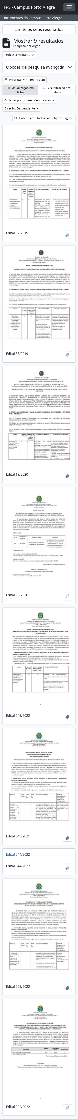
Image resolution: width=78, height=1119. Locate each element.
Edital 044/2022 (18, 854)
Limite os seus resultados (39, 29)
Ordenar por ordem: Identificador (28, 100)
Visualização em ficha (20, 90)
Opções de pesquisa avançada (35, 67)
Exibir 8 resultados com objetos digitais (44, 118)
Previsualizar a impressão (24, 80)
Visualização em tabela (56, 90)
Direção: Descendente (20, 108)
